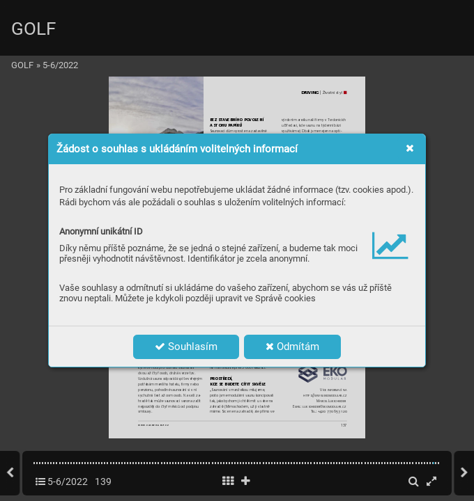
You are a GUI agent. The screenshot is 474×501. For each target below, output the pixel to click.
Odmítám (292, 346)
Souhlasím (186, 346)
